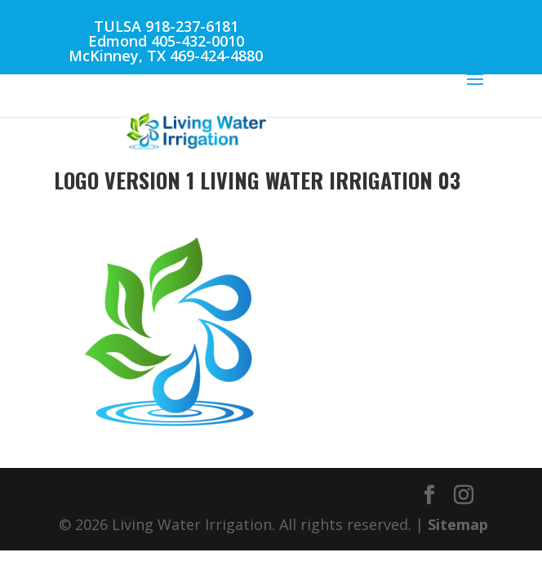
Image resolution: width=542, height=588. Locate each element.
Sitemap (458, 524)
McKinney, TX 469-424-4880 (166, 55)
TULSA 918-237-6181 (166, 26)
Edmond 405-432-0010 (166, 40)
